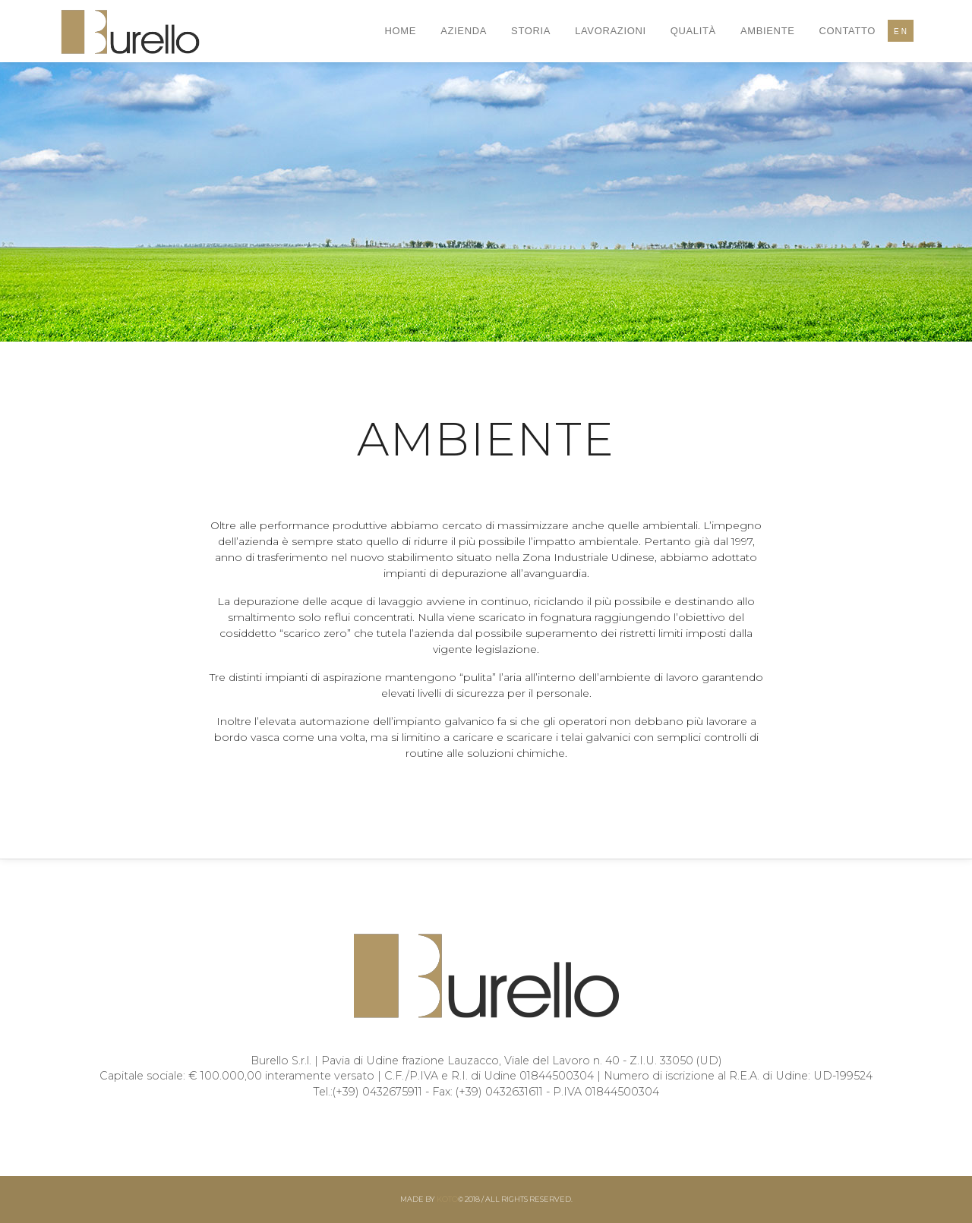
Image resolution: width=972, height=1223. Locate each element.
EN (901, 31)
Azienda (463, 30)
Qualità (693, 30)
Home (401, 30)
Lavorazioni (610, 30)
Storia (531, 30)
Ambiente (767, 30)
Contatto (847, 30)
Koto (447, 1199)
